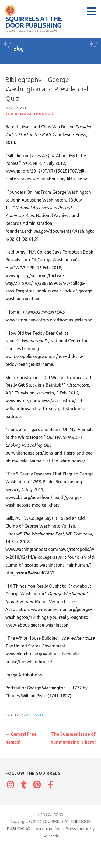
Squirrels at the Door (29, 113)
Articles (35, 714)
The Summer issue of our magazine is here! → (73, 742)
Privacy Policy (50, 814)
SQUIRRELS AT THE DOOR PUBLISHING (33, 22)
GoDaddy (50, 836)
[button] (93, 11)
